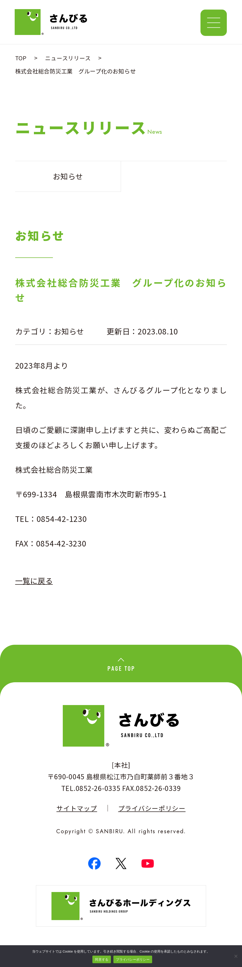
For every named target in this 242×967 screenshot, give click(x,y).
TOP (21, 58)
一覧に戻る (34, 582)
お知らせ (69, 331)
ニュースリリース (68, 58)
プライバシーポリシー (152, 810)
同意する (101, 959)
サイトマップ (76, 810)
